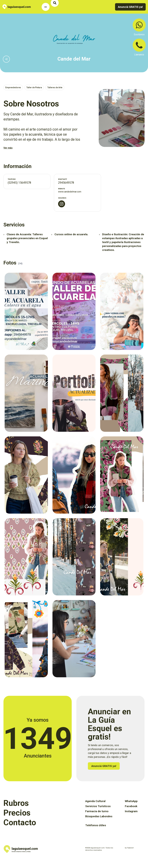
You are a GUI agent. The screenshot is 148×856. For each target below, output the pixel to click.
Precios (16, 812)
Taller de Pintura (34, 87)
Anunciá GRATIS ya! (130, 7)
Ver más (8, 147)
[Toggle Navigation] (46, 7)
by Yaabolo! (129, 848)
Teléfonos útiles (95, 825)
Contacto (19, 822)
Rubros (16, 803)
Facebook (131, 806)
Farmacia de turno (96, 811)
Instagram (131, 811)
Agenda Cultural (95, 801)
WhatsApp (131, 801)
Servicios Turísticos (98, 806)
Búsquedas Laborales (98, 816)
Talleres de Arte (54, 87)
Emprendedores (13, 87)
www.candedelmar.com (69, 191)
